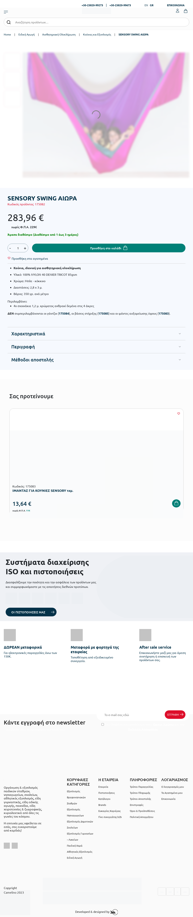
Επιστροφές (136, 804)
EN (146, 5)
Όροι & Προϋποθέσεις (142, 810)
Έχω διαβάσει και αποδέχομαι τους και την (142, 726)
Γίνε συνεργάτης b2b (110, 816)
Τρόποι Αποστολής (140, 798)
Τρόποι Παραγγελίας (141, 786)
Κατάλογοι (104, 798)
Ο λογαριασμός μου (172, 786)
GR (151, 5)
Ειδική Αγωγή (26, 34)
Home (7, 34)
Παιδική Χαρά (74, 845)
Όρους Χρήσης (163, 724)
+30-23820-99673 (120, 5)
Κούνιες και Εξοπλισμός (97, 34)
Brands (102, 804)
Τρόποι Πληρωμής (140, 792)
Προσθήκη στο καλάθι (105, 248)
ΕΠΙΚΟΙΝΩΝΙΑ (176, 5)
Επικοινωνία (168, 798)
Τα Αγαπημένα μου (171, 792)
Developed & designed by (96, 912)
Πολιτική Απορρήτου (143, 729)
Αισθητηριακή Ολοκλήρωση (59, 34)
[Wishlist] (30, 258)
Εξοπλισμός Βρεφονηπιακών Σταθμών (76, 797)
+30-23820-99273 (92, 5)
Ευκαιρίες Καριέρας (109, 810)
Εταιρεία (103, 786)
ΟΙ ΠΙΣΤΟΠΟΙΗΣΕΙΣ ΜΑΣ (28, 612)
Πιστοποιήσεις (106, 792)
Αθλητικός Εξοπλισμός (79, 851)
